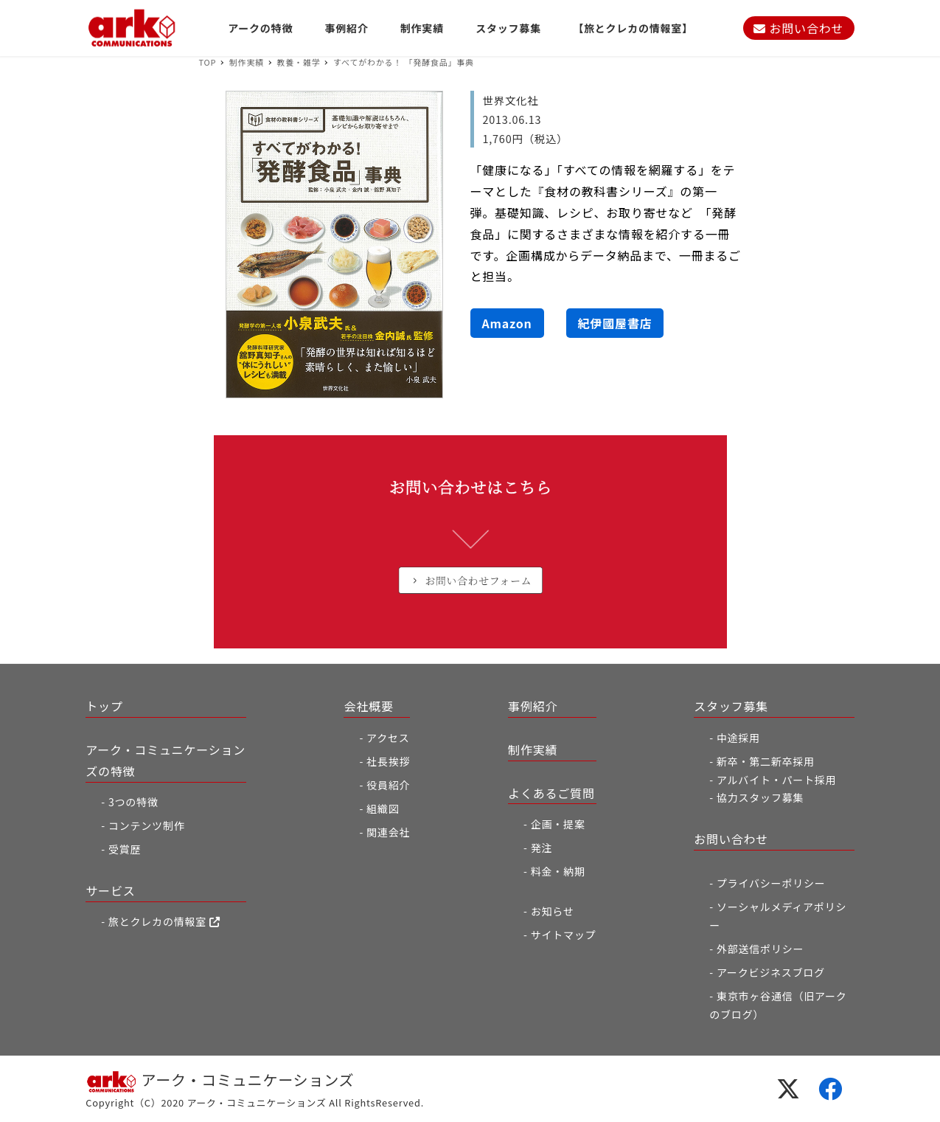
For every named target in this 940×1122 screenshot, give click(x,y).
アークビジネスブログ (771, 972)
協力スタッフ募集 (760, 797)
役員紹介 (388, 785)
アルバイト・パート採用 (777, 779)
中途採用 (738, 737)
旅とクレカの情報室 (164, 921)
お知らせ (552, 911)
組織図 (382, 808)
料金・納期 (558, 871)
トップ (104, 706)
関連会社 (388, 832)
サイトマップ (563, 934)
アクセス (388, 737)
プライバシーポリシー (771, 883)
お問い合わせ (798, 28)
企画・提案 (558, 824)
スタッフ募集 (731, 706)
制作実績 (532, 749)
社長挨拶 (388, 761)
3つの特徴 (133, 801)
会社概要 (368, 706)
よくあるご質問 (551, 793)
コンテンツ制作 (146, 825)
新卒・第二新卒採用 (766, 761)
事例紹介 (532, 706)
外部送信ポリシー (760, 948)
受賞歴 (124, 849)
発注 (542, 847)
